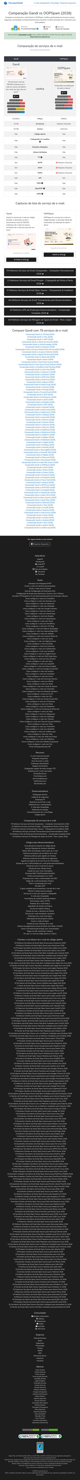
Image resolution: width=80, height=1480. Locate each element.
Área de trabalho (40, 569)
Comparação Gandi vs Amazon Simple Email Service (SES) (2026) (40, 349)
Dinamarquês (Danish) (40, 1376)
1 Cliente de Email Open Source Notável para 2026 (40, 986)
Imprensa (40, 1358)
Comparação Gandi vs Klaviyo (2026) (40, 422)
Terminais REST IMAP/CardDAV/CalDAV (40, 873)
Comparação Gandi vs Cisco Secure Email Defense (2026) (40, 364)
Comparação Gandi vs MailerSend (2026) (40, 432)
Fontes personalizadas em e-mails (40, 876)
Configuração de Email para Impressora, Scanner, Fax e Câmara (40, 593)
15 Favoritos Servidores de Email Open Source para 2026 (40, 1139)
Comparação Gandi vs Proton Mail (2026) (40, 480)
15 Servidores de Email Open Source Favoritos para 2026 (40, 998)
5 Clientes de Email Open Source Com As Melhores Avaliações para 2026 (40, 1247)
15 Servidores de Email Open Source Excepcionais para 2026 (40, 973)
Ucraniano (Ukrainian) (40, 1420)
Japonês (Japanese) (40, 1398)
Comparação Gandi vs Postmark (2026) (40, 475)
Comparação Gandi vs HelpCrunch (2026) (40, 412)
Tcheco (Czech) (40, 1374)
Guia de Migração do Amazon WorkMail (40, 848)
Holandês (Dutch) (40, 1379)
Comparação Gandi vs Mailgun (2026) (40, 437)
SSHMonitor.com (40, 781)
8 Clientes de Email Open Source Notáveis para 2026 (39, 1056)
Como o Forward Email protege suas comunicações (40, 929)
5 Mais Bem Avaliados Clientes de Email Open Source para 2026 (40, 1166)
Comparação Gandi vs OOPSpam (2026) (40, 465)
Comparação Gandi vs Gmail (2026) (40, 400)
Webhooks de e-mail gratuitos (40, 804)
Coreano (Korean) (40, 1401)
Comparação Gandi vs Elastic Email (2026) (40, 384)
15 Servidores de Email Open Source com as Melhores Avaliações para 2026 (40, 1033)
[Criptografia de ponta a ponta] (42, 183)
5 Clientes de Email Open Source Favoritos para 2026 (40, 1071)
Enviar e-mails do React (40, 921)
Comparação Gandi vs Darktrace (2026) (40, 374)
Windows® (40, 562)
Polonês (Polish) (40, 1405)
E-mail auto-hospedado (40, 807)
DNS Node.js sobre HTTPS (40, 901)
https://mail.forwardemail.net (40, 37)
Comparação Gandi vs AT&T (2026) (40, 339)
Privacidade (54, 3)
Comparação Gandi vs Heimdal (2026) (40, 407)
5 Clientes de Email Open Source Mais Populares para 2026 (40, 960)
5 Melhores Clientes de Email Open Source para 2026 (40, 996)
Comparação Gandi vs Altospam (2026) (40, 347)
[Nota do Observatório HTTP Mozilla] (16, 109)
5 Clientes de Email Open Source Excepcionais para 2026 (40, 975)
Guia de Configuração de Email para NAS (40, 591)
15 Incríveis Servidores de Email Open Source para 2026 (39, 1058)
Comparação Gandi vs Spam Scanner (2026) (40, 497)
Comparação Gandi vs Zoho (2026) (40, 523)
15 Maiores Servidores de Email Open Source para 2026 (40, 1063)
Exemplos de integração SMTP (40, 583)
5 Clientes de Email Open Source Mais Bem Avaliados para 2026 (40, 965)
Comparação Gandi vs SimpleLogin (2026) (40, 492)
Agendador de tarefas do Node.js (40, 906)
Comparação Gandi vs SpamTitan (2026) (40, 500)
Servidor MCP (40, 886)
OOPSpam (64, 68)
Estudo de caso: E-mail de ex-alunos (40, 866)
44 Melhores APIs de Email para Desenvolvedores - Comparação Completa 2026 (40, 312)
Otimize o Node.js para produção (40, 891)
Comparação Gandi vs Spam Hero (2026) (40, 495)
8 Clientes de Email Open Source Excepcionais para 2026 (40, 1046)
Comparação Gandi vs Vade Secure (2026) (40, 512)
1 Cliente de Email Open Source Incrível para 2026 (40, 991)
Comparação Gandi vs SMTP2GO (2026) (40, 487)
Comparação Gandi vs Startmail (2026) (40, 502)
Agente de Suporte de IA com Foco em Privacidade (40, 861)
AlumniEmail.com (39, 773)
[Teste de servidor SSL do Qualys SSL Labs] (16, 112)
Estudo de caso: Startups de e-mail (40, 924)
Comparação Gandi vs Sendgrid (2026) (40, 490)
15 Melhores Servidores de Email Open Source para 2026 (40, 943)
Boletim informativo (40, 1316)
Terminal (40, 574)
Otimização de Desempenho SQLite (40, 918)
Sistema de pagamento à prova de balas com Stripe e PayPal (39, 926)
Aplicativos (40, 555)
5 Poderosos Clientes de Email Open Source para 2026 (40, 1222)
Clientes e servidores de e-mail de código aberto (40, 939)
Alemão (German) (40, 1387)
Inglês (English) (40, 1381)
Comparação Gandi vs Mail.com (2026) (40, 427)
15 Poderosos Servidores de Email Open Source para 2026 (40, 1008)
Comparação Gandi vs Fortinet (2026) (40, 389)
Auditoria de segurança (40, 797)
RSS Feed (40, 1329)
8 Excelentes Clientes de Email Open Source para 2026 (40, 1051)
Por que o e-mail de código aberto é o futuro (40, 934)
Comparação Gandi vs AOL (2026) (40, 337)
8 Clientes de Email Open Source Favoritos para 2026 (40, 1001)
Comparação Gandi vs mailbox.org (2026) (40, 528)
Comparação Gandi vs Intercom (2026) (40, 420)
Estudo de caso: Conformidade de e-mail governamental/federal (40, 863)
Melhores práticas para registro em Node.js (40, 856)
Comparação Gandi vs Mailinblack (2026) (40, 440)
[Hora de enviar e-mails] (41, 157)
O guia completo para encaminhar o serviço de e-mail (40, 888)
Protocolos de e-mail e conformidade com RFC (40, 878)
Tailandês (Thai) (40, 1416)
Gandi (16, 64)
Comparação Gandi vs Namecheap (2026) (40, 460)
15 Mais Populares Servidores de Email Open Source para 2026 (40, 1169)
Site (16, 96)
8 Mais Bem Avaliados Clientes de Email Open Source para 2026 (40, 1176)
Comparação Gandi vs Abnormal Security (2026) (40, 342)
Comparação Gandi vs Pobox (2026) (40, 470)
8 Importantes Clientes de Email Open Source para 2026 (40, 1146)
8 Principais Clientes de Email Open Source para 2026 (40, 950)
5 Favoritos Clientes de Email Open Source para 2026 (40, 1141)
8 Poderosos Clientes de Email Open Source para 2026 (40, 1011)
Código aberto (40, 815)
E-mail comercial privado (40, 756)
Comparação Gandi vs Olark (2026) (40, 467)
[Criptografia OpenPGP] (44, 188)
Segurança (40, 1343)
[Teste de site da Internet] (29, 1436)
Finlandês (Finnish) (40, 1383)
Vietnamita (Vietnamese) (40, 1423)
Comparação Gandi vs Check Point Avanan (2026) (40, 362)
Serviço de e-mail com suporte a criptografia (40, 893)
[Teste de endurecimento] (16, 100)
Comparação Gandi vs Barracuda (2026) (40, 357)
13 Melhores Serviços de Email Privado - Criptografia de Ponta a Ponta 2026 (40, 282)
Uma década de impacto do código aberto (39, 846)
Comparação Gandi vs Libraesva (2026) (40, 425)
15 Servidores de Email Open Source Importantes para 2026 (40, 1003)
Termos (40, 1348)
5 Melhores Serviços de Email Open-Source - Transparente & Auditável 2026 (40, 292)
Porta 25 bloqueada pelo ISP (40, 747)
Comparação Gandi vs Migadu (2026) (40, 455)
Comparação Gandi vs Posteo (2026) (40, 472)
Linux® (40, 567)
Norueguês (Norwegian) (40, 1403)
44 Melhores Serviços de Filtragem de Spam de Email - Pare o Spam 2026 (40, 321)
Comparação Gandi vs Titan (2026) (40, 505)
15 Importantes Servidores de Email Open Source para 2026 (40, 1144)
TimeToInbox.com (40, 776)
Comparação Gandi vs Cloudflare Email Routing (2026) (40, 367)
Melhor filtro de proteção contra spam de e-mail (40, 851)
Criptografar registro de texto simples (40, 768)
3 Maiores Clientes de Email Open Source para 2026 (40, 1277)
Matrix (40, 1324)
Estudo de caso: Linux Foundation (40, 871)
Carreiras (40, 1361)
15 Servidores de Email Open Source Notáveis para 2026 (40, 983)
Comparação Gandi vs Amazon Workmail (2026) (40, 352)
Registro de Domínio (40, 766)
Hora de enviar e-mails (40, 761)
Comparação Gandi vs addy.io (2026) (40, 525)
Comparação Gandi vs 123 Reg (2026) (40, 334)
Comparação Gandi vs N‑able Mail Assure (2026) (40, 462)
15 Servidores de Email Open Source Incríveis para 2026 (40, 988)
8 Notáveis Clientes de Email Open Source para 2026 (40, 1126)
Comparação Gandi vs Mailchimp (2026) (40, 430)
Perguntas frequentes (68, 3)
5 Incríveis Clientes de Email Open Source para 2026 (40, 1131)
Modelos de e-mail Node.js (40, 903)
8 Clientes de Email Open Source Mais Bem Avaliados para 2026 (40, 1026)
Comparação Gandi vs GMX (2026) (40, 394)
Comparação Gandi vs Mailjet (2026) (40, 442)
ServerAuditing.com (40, 778)
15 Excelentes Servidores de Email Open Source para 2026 (40, 1048)
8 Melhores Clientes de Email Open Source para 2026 (40, 945)
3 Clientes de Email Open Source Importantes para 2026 (40, 1006)
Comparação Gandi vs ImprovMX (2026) (40, 417)
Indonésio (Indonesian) (40, 1394)
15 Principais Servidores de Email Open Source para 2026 (40, 948)
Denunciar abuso (40, 1356)
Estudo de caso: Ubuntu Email (40, 868)
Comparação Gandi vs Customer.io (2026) (40, 372)
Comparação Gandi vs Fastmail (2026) (40, 387)
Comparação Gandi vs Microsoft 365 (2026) (40, 452)
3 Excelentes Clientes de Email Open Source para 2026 (40, 1262)
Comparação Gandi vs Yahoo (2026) (40, 515)
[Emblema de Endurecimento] (40, 1447)
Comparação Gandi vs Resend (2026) (40, 482)
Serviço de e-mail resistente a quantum (40, 913)
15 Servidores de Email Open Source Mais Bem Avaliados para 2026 (40, 953)
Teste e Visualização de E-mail (40, 883)
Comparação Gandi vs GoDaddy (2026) (40, 402)
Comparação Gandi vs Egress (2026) (40, 382)
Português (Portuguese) (40, 1407)
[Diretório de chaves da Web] (42, 194)
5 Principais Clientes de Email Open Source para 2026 (40, 970)
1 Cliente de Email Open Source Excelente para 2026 (40, 981)
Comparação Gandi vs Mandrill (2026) (40, 447)
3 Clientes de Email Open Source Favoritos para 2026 (40, 1282)
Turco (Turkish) (40, 1418)
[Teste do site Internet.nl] (16, 103)
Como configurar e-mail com (40, 598)
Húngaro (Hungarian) (40, 1392)
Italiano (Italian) (40, 1396)
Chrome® (40, 572)
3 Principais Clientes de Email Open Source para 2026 (40, 1041)
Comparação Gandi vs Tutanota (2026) (40, 510)
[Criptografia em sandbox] (40, 141)
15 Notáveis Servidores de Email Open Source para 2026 (40, 1124)
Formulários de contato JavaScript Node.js (40, 898)
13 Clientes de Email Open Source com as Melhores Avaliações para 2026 (40, 1036)
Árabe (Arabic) (40, 1370)
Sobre (40, 1341)
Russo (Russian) (40, 1409)
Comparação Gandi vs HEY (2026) (40, 405)
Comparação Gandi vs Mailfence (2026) (40, 435)
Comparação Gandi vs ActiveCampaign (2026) (40, 344)
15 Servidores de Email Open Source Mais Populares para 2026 (40, 958)
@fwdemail (40, 1321)
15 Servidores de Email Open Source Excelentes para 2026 (40, 978)
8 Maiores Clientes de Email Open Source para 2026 (40, 1066)
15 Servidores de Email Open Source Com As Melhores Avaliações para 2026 (40, 1244)
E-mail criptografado (42, 3)
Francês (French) (40, 1385)
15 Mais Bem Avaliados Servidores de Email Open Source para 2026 (40, 1164)
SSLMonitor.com (40, 783)
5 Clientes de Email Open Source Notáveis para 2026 (40, 1267)
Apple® (40, 559)
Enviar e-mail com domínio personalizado (40, 586)
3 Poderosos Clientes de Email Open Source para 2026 (40, 1081)
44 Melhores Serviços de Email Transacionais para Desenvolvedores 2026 (40, 302)
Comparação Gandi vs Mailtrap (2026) (40, 445)
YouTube (40, 1326)
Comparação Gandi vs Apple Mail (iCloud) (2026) (40, 354)
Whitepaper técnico (40, 794)
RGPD (40, 1351)
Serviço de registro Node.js (40, 908)
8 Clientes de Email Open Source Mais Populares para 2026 (40, 1031)
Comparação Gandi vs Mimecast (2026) (40, 457)
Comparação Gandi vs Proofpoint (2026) (40, 477)
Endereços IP (40, 799)
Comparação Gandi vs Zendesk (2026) (40, 520)
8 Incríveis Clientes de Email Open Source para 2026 (40, 1061)
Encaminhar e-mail (25, 35)
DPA (40, 1353)
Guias (40, 580)
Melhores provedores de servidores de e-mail (40, 853)
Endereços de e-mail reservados (40, 771)
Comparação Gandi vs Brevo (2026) (40, 359)
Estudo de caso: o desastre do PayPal (40, 911)
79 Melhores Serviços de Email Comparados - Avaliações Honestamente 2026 (40, 272)
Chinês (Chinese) (39, 1372)
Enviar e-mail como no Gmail (40, 588)
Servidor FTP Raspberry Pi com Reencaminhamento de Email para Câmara (40, 596)
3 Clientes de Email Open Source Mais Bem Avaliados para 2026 (40, 955)
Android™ (40, 564)
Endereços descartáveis (40, 763)
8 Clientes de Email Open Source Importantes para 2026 (40, 1216)
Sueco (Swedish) (40, 1414)
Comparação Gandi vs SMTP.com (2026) (40, 485)
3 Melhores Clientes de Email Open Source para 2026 (40, 1086)
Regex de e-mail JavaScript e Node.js (40, 881)
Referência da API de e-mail (40, 802)
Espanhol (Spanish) (40, 1412)
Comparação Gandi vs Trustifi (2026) (40, 507)
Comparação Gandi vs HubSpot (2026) (40, 415)
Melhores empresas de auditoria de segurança (40, 858)
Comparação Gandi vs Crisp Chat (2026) (40, 369)
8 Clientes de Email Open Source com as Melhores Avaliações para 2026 (40, 1106)
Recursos (40, 752)
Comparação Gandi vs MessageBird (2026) (40, 450)
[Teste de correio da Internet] (51, 1436)
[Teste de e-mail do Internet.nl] (16, 106)
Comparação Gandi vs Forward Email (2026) (40, 392)
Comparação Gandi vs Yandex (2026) (40, 517)
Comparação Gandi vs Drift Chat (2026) (40, 377)
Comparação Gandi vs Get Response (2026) (40, 397)
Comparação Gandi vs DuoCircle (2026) (40, 379)
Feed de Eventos (40, 1338)
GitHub (40, 1319)
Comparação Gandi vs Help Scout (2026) (40, 410)
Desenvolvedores (40, 791)
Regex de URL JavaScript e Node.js (40, 931)
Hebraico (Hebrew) (40, 1390)
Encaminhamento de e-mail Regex (40, 812)
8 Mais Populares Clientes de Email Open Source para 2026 (40, 1171)
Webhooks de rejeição (40, 810)
